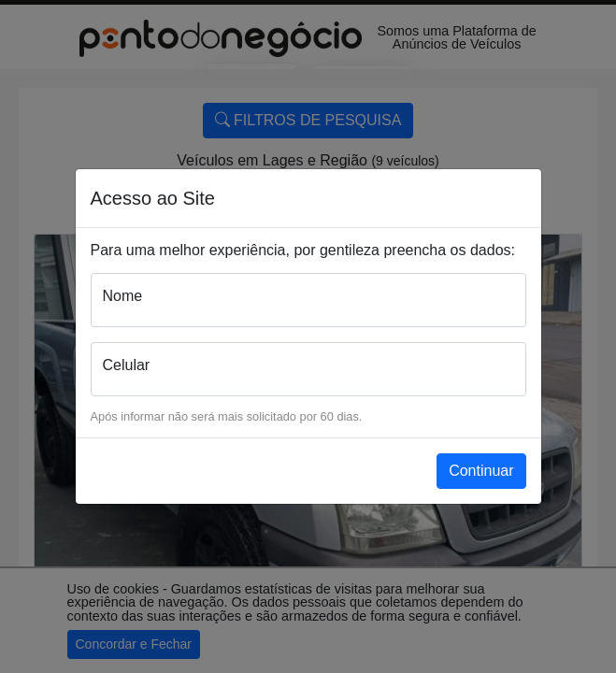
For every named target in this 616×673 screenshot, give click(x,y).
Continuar (481, 471)
